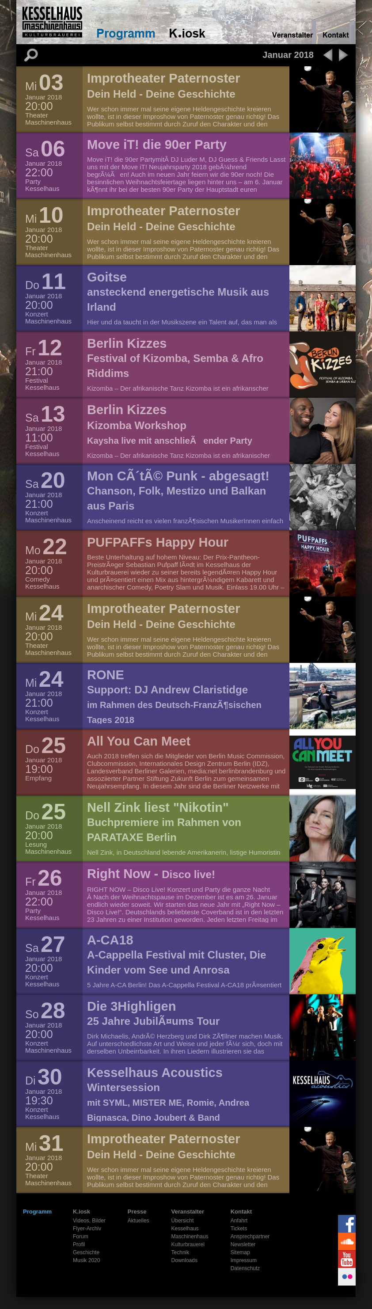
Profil (79, 1244)
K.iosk (81, 1211)
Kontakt (241, 1211)
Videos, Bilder (89, 1221)
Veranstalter (187, 1211)
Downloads (184, 1260)
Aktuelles (138, 1221)
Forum (80, 1236)
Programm (37, 1211)
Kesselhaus (185, 1228)
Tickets (239, 1228)
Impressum (244, 1260)
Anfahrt (239, 1221)
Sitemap (240, 1252)
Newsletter (243, 1244)
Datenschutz (245, 1268)
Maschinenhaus (190, 1236)
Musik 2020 (86, 1260)
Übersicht (182, 1221)
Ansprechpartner (250, 1236)
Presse (137, 1211)
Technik (180, 1252)
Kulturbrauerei (188, 1244)
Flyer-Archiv (87, 1228)
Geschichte (86, 1252)
